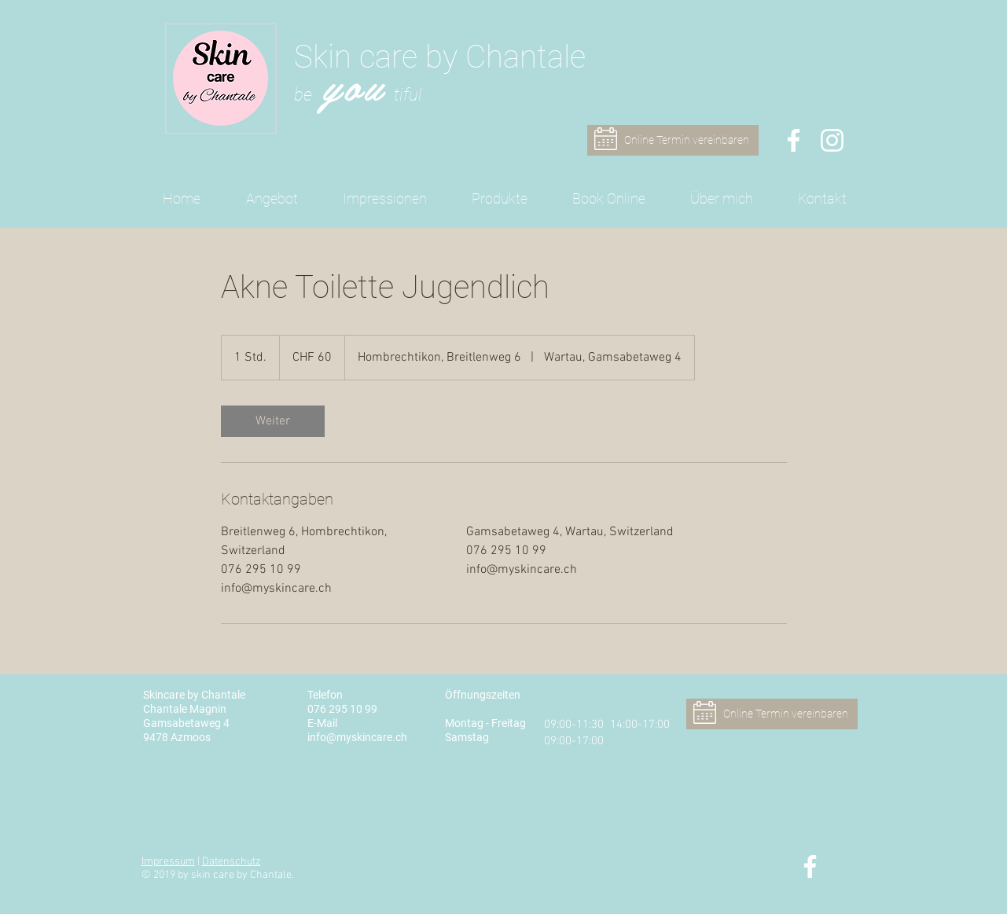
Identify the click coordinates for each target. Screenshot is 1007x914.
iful (410, 95)
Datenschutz (231, 861)
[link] (273, 421)
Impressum (168, 861)
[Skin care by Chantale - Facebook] (793, 140)
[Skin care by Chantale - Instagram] (832, 140)
